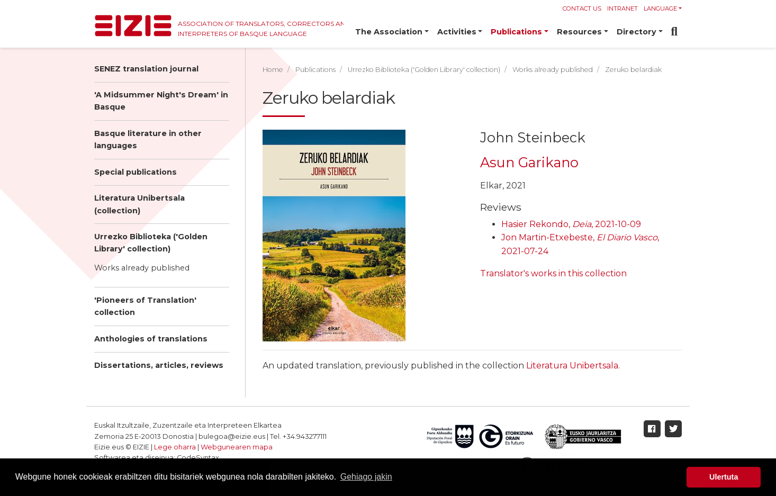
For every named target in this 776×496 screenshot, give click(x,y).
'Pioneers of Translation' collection (145, 306)
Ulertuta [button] (723, 477)
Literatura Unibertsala (572, 365)
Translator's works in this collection (553, 273)
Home (273, 70)
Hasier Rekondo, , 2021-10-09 (571, 224)
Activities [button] (456, 32)
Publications (315, 70)
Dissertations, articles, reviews (158, 365)
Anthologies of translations (150, 339)
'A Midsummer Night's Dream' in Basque (161, 101)
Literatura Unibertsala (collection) (139, 204)
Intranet (622, 8)
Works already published (142, 268)
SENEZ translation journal (146, 69)
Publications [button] (516, 32)
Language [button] (660, 8)
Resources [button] (579, 32)
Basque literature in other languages (148, 139)
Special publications (135, 172)
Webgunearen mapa (237, 447)
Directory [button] (636, 32)
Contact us (582, 8)
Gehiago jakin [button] (366, 476)
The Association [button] (388, 32)
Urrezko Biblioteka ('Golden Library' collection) (150, 243)
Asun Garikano (529, 162)
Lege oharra (175, 447)
